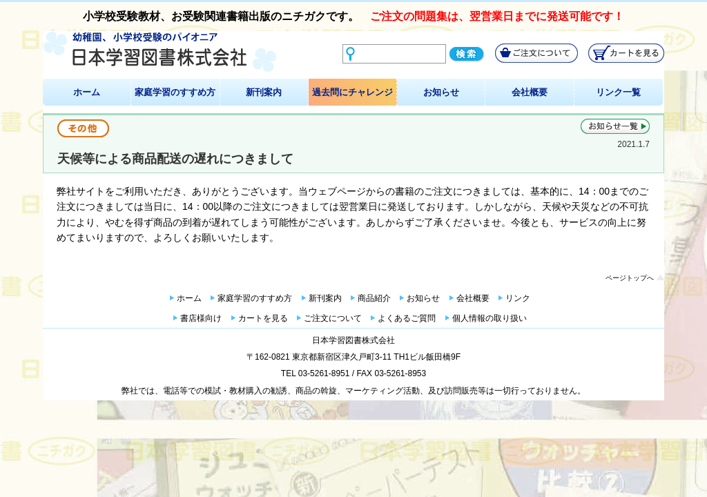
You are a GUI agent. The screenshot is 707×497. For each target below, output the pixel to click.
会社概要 (530, 92)
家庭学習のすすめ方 (175, 92)
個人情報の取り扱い (489, 318)
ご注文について (333, 318)
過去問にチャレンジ (352, 92)
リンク (517, 298)
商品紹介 (374, 298)
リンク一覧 (618, 92)
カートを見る (263, 318)
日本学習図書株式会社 (353, 340)
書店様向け (201, 318)
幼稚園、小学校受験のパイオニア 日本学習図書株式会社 (160, 52)
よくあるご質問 (407, 318)
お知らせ (441, 92)
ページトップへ (630, 278)
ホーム (86, 92)
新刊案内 (264, 92)
